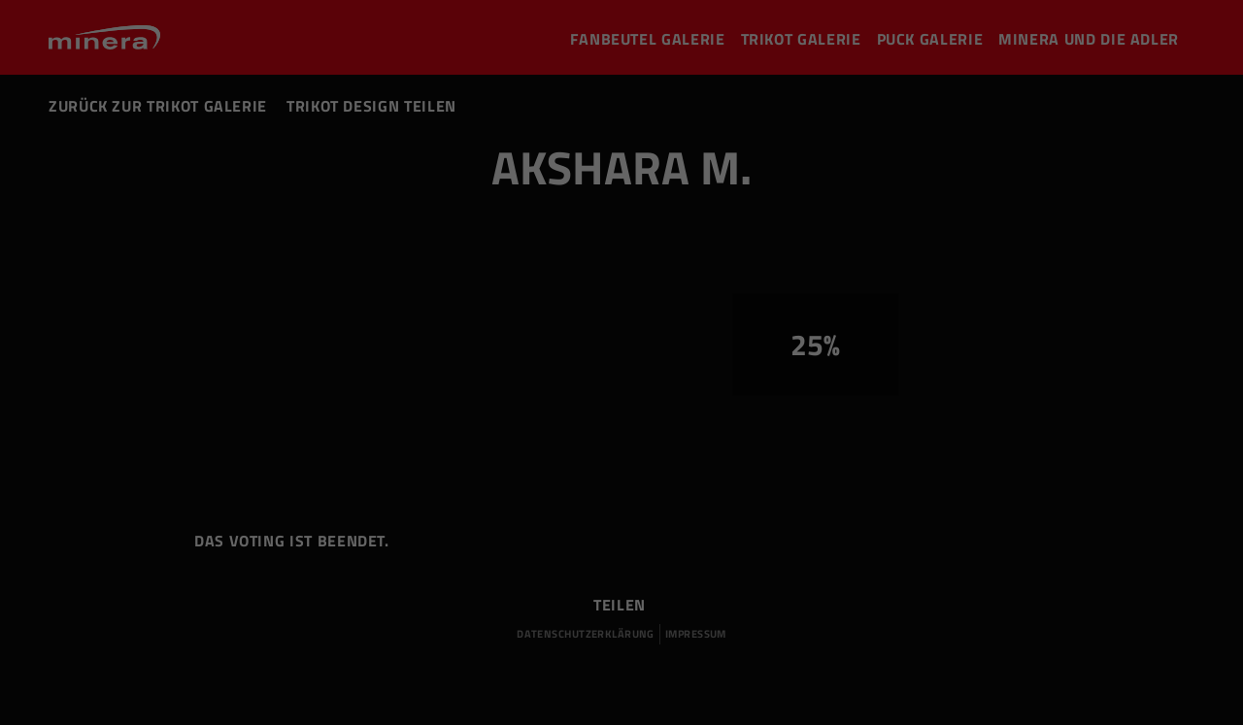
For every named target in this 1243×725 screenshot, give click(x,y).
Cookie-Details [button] (971, 690)
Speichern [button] (1036, 627)
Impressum (1036, 702)
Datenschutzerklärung (1075, 690)
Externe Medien (733, 648)
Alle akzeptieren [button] (1036, 572)
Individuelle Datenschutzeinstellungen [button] (1036, 668)
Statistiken (460, 648)
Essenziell (203, 648)
